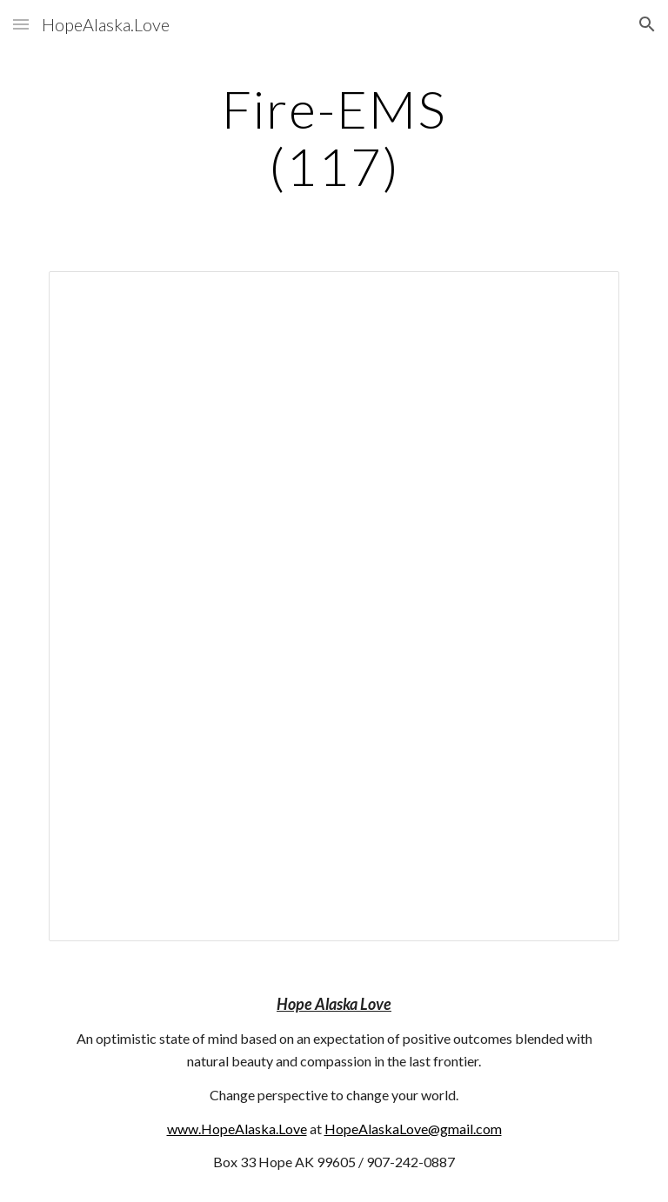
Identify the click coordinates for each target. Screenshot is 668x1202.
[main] (333, 137)
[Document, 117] (333, 606)
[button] (21, 24)
